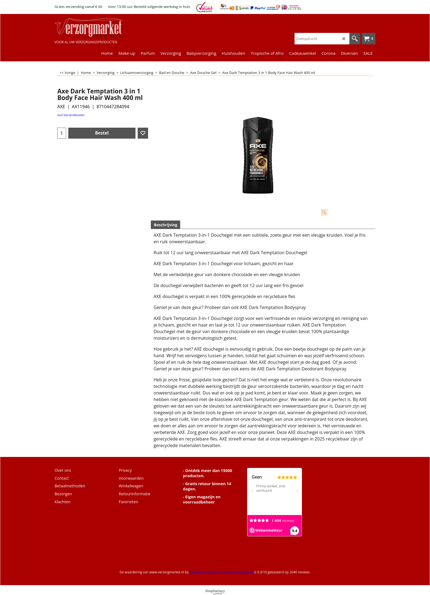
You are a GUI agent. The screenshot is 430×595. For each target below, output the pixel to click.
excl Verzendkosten (70, 115)
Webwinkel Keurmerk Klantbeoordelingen (221, 572)
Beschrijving (165, 224)
